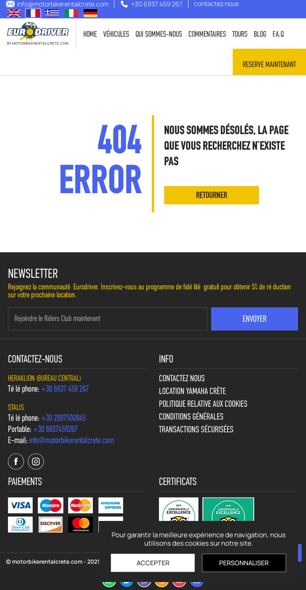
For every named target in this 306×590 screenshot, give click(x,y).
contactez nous (182, 379)
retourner (211, 195)
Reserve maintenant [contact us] (269, 65)
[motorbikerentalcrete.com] (38, 33)
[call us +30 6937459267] (55, 430)
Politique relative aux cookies (203, 404)
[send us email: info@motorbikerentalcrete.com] (57, 4)
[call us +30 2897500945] (63, 418)
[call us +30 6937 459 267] (151, 4)
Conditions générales (191, 417)
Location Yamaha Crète (192, 392)
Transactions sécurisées (196, 430)
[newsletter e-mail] (107, 319)
